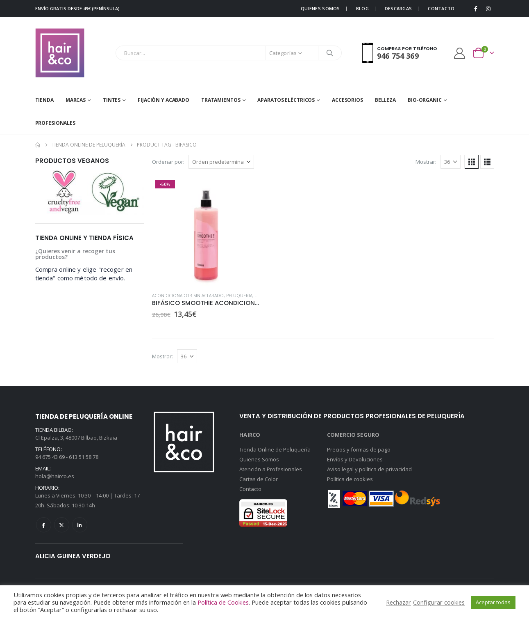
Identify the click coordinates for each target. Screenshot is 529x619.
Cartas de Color (258, 479)
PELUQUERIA (239, 295)
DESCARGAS (398, 8)
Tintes (111, 99)
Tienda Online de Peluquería (275, 449)
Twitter (61, 524)
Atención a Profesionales (270, 469)
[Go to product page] (206, 231)
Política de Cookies (223, 602)
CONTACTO (441, 8)
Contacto (250, 489)
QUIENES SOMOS (320, 8)
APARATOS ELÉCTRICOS (286, 99)
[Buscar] (329, 53)
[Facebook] (475, 8)
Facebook (43, 524)
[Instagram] (488, 8)
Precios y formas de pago (359, 449)
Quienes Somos (259, 459)
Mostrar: (425, 161)
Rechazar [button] (398, 602)
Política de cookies (350, 479)
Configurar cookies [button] (439, 602)
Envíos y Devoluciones (355, 459)
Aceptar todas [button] (493, 602)
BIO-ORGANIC (425, 99)
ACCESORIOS (347, 99)
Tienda (44, 99)
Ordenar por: (168, 161)
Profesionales (55, 122)
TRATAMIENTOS (221, 99)
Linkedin (79, 524)
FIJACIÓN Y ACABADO (163, 99)
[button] (472, 162)
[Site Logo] (59, 53)
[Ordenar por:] (221, 162)
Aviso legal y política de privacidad (369, 469)
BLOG (362, 8)
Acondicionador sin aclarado (188, 295)
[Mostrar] (450, 162)
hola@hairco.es (54, 476)
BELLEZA (385, 99)
